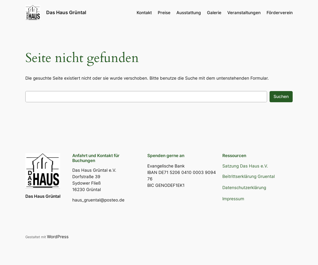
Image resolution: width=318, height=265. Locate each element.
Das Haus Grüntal (66, 12)
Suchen (281, 96)
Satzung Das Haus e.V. (245, 166)
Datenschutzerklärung (244, 187)
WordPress (58, 236)
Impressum (233, 198)
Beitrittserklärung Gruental (248, 176)
